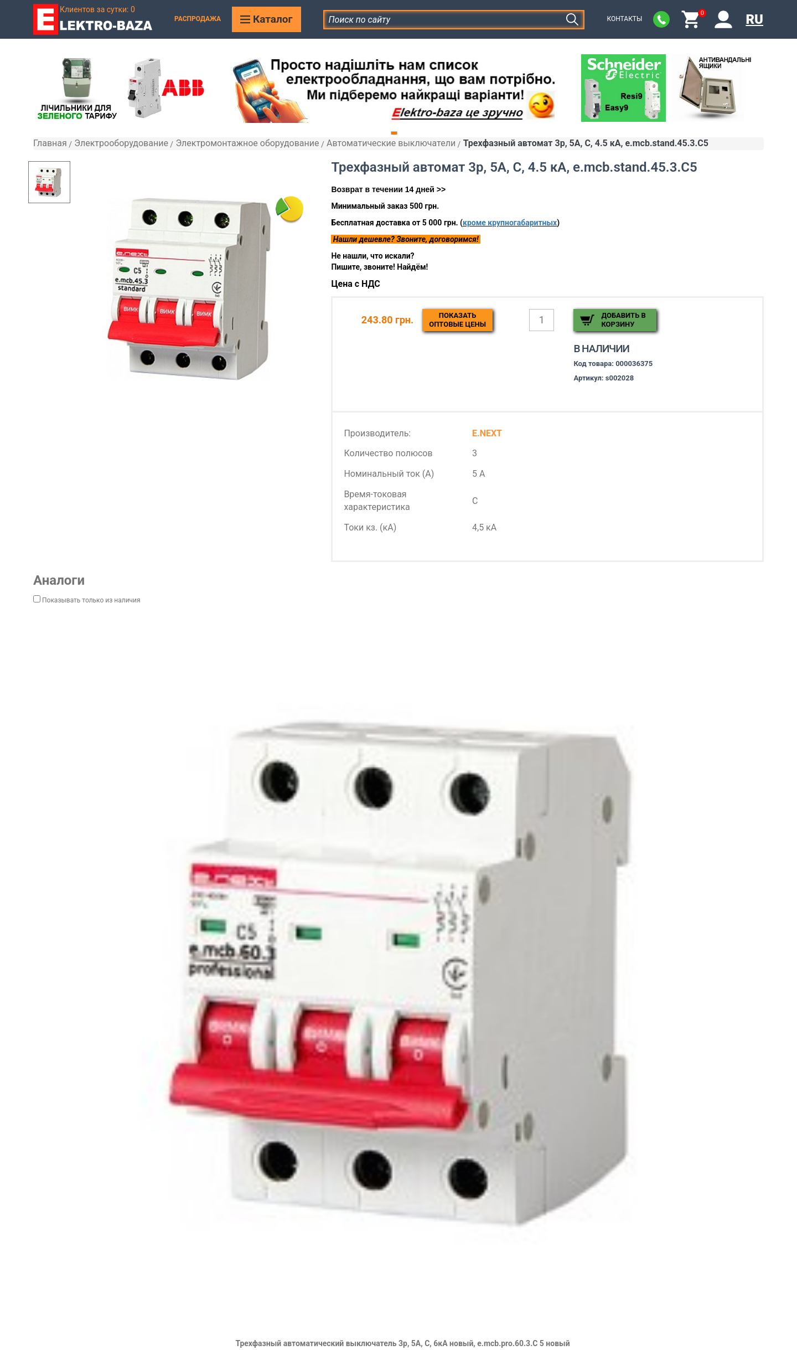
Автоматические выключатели (391, 143)
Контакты (624, 19)
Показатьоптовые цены (457, 319)
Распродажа (197, 19)
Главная (50, 143)
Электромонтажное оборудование (247, 143)
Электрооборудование (121, 143)
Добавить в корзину (623, 319)
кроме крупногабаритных (510, 222)
